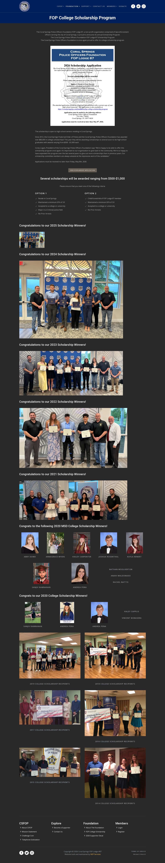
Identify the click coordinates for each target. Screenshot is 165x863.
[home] (24, 6)
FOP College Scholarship (95, 832)
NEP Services (95, 854)
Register (121, 832)
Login (120, 827)
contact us (99, 6)
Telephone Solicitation (31, 840)
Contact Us (58, 832)
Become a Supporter (62, 827)
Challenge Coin (28, 836)
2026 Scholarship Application (82, 170)
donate (123, 6)
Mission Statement (29, 832)
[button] (60, 6)
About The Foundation (95, 827)
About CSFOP (27, 827)
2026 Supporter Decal (94, 836)
